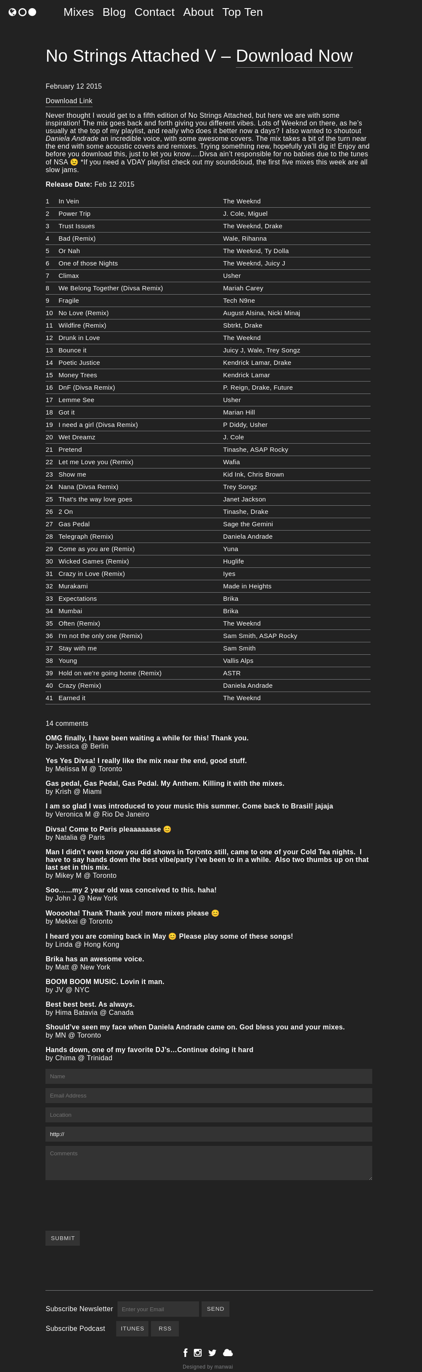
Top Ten (242, 12)
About (198, 12)
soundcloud (234, 162)
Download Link (68, 100)
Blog (114, 12)
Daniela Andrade (71, 138)
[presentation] (110, 1201)
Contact (154, 12)
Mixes (78, 12)
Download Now (294, 55)
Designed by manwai (208, 1367)
